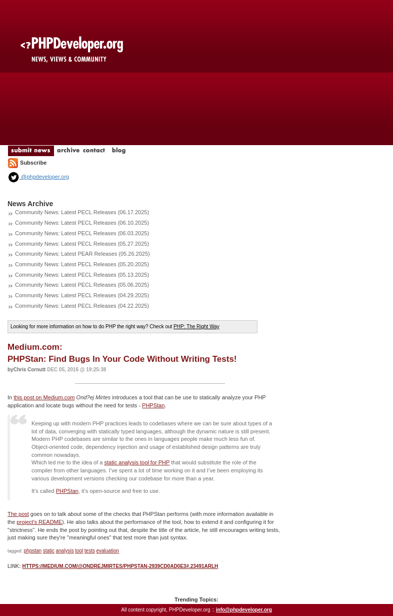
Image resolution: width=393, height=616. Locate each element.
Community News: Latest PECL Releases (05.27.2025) (82, 244)
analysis (65, 550)
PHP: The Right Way (197, 326)
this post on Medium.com (44, 397)
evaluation (107, 550)
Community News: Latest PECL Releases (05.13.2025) (82, 275)
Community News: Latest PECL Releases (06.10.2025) (82, 223)
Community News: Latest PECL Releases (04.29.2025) (82, 295)
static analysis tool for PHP (137, 462)
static (48, 550)
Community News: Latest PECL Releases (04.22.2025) (82, 306)
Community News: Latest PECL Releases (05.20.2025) (82, 264)
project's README (39, 522)
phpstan (33, 550)
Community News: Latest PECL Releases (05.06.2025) (82, 285)
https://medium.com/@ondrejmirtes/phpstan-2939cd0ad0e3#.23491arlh (120, 566)
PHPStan (153, 405)
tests (89, 550)
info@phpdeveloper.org (244, 609)
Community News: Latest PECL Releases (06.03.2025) (82, 233)
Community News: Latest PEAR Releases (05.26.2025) (82, 254)
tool (79, 550)
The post (18, 514)
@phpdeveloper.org (38, 177)
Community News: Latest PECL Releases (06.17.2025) (82, 212)
